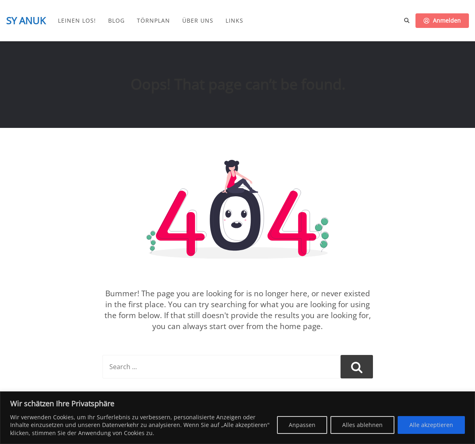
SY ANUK (26, 20)
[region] (237, 417)
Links (234, 20)
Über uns (197, 20)
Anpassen (302, 425)
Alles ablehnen (362, 425)
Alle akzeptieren (431, 425)
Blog (116, 20)
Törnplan (153, 20)
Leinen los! (77, 20)
